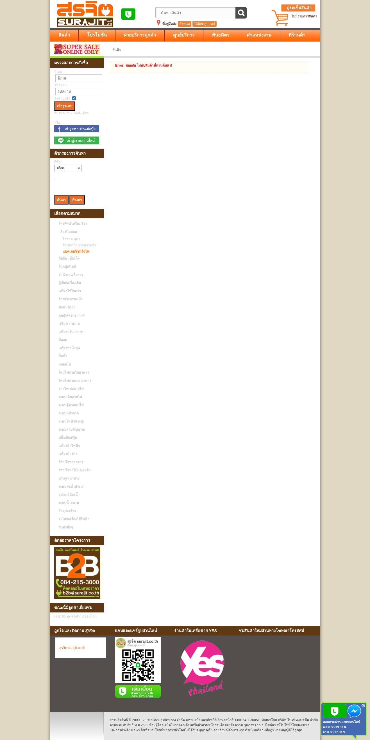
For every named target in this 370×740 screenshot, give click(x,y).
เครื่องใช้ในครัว (69, 291)
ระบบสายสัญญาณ (71, 430)
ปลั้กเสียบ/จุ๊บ (67, 438)
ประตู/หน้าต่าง (69, 478)
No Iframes (277, 669)
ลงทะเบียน (81, 113)
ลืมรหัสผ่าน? (63, 113)
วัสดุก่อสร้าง (67, 511)
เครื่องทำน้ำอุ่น (69, 348)
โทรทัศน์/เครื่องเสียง (72, 224)
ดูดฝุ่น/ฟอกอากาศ (71, 315)
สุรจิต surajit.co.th (72, 648)
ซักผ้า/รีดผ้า (66, 307)
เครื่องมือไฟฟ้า (69, 446)
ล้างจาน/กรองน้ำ (70, 299)
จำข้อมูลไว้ (62, 99)
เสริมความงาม (69, 324)
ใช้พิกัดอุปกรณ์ (204, 24)
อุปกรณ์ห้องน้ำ (69, 495)
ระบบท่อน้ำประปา (71, 487)
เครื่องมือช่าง (67, 454)
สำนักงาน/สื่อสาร (70, 275)
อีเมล (58, 72)
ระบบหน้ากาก (68, 413)
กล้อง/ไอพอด (67, 232)
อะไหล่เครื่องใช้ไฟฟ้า (73, 519)
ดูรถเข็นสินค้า (299, 8)
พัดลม (62, 340)
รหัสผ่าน (61, 85)
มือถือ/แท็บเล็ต (69, 258)
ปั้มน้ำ (62, 356)
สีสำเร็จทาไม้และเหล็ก (74, 470)
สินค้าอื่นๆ (65, 527)
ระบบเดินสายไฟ (70, 397)
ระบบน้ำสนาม (68, 503)
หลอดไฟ (64, 364)
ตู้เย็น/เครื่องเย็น (69, 283)
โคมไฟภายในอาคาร (73, 372)
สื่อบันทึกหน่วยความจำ (78, 245)
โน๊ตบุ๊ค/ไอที (67, 267)
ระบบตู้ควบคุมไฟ (71, 405)
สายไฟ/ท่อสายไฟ (71, 389)
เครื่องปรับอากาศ (70, 332)
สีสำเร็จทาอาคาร (70, 462)
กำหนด (184, 24)
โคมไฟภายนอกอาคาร (74, 381)
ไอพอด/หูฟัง (70, 239)
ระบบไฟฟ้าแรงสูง (71, 421)
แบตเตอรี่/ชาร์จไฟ (74, 251)
